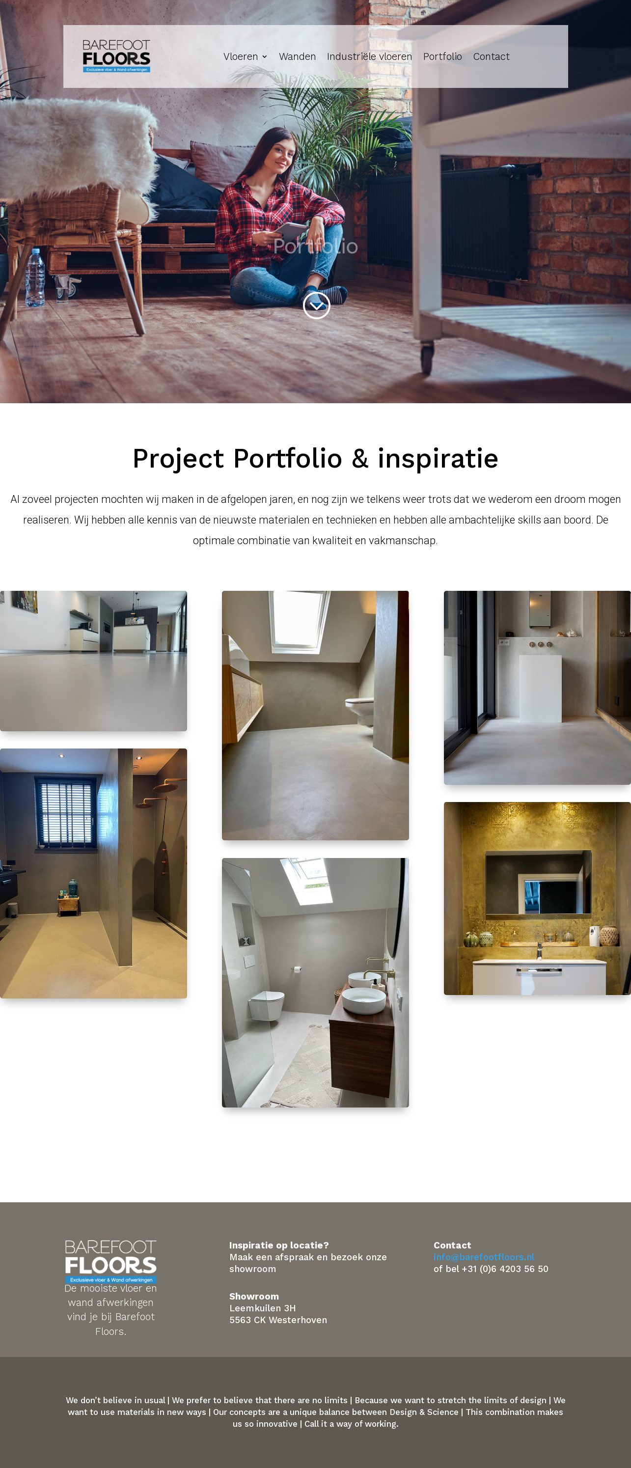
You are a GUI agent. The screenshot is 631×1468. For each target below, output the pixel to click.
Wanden (297, 56)
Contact (491, 56)
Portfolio (442, 56)
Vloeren (240, 56)
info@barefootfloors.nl (484, 1257)
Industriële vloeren (369, 56)
